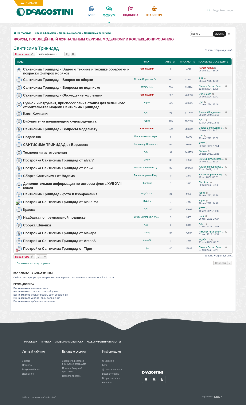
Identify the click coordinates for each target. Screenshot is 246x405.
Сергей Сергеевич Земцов (147, 79)
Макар (146, 232)
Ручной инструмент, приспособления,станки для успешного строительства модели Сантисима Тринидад (74, 105)
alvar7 (147, 159)
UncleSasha (205, 94)
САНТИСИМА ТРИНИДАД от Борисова (55, 145)
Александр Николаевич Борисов (147, 144)
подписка (130, 15)
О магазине (108, 361)
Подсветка (32, 137)
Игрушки (46, 342)
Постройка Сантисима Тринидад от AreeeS (59, 241)
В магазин (32, 3)
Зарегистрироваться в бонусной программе (74, 362)
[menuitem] (220, 11)
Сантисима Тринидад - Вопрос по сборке (58, 80)
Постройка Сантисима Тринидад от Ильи (58, 168)
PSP (201, 78)
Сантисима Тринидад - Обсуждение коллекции (63, 95)
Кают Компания (36, 113)
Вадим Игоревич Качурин (147, 175)
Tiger (147, 248)
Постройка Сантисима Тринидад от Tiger (57, 249)
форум (109, 18)
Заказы (26, 361)
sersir (202, 216)
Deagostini (154, 15)
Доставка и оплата (112, 369)
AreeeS (147, 240)
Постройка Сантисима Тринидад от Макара (59, 233)
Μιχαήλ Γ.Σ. (147, 87)
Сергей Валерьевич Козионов (212, 128)
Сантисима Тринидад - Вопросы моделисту (60, 129)
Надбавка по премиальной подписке (54, 217)
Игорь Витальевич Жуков (147, 217)
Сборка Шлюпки (37, 225)
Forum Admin (146, 68)
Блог (104, 365)
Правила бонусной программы (72, 370)
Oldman (203, 151)
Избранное (28, 374)
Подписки (27, 365)
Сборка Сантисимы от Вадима (49, 176)
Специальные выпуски (69, 342)
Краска (29, 210)
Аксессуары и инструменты (104, 342)
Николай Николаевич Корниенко (212, 231)
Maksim (147, 201)
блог (91, 15)
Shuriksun (147, 183)
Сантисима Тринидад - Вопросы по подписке (61, 87)
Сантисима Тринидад (36, 48)
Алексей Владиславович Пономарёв (212, 112)
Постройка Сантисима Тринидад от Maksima (60, 202)
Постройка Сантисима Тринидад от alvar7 (58, 160)
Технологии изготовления (45, 152)
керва (147, 102)
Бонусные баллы (31, 369)
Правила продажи (71, 376)
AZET (147, 113)
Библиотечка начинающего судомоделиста (60, 121)
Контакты (107, 382)
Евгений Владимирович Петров (212, 159)
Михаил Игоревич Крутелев (147, 167)
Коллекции (30, 342)
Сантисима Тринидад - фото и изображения (60, 194)
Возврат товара (110, 374)
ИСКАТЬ (219, 33)
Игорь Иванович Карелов (147, 136)
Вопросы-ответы (111, 378)
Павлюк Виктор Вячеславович (212, 86)
